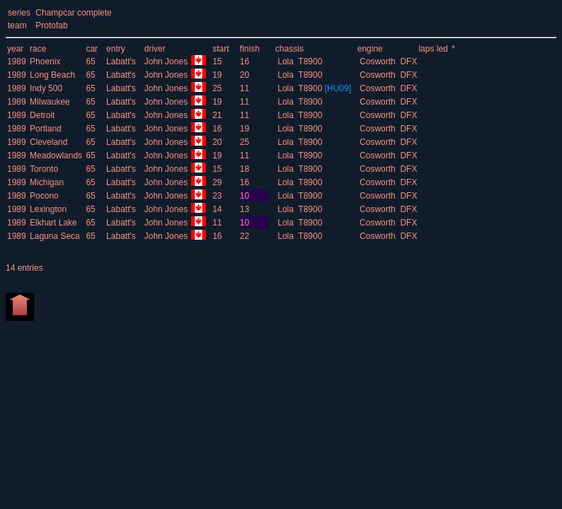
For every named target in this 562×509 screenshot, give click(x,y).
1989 (16, 61)
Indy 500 (46, 88)
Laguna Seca (55, 236)
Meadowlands (56, 155)
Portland (46, 129)
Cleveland (48, 142)
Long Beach (52, 75)
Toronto (44, 169)
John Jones (167, 61)
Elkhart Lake (53, 223)
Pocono (44, 196)
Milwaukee (50, 102)
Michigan (47, 182)
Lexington (48, 209)
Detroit (42, 115)
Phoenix (45, 61)
